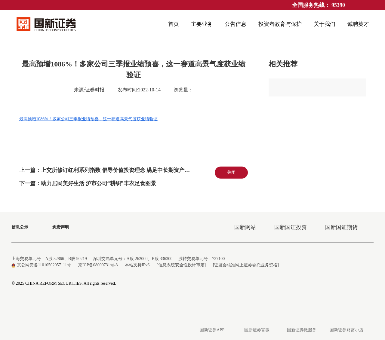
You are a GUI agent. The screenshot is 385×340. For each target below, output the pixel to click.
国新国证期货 (341, 227)
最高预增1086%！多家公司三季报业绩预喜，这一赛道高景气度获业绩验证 (88, 119)
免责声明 (60, 227)
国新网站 (245, 227)
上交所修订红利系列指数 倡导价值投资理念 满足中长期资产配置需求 (123, 170)
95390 (338, 5)
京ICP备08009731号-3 (98, 265)
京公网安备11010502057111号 (41, 265)
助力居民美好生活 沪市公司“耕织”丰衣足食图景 (98, 183)
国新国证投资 (290, 227)
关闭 (231, 172)
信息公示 (19, 227)
